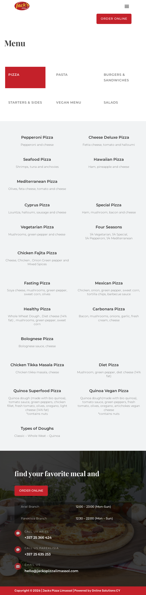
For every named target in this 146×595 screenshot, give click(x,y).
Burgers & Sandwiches (116, 77)
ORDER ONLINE (114, 19)
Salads (111, 102)
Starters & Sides (25, 102)
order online (31, 490)
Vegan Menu (68, 102)
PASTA (62, 75)
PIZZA (13, 75)
